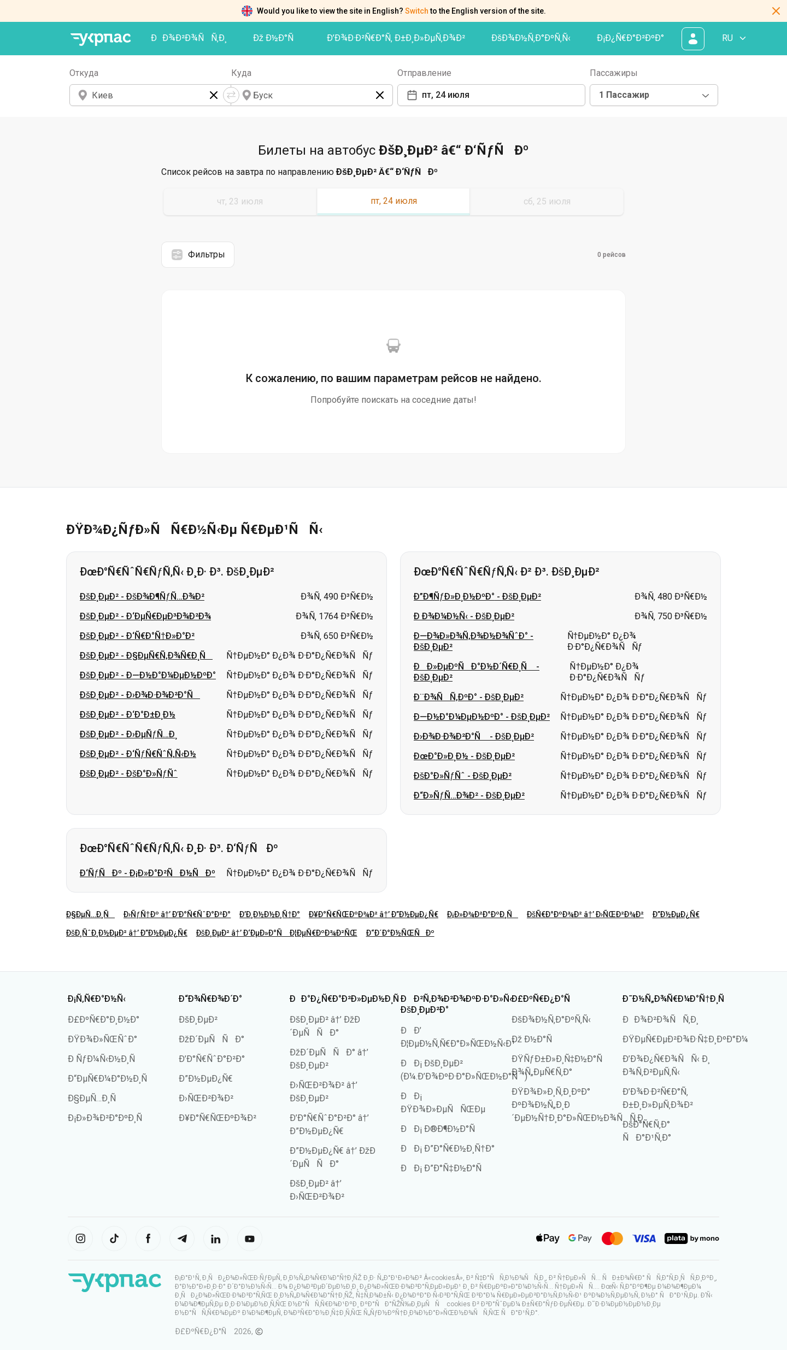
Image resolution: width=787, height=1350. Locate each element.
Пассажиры (614, 73)
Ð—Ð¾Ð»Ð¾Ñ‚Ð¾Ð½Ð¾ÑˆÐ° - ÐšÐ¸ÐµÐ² (473, 641)
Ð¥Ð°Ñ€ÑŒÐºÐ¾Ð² (217, 1118)
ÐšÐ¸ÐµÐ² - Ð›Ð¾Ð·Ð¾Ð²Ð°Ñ (140, 695)
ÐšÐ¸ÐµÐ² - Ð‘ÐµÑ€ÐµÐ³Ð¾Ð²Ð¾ (145, 616)
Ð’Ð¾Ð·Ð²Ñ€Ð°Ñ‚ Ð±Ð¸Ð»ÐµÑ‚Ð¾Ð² (396, 38)
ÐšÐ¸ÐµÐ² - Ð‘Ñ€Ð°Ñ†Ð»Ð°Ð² (137, 636)
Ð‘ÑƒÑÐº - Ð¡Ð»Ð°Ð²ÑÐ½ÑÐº (147, 873)
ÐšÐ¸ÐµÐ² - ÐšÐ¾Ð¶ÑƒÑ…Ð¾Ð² (142, 596)
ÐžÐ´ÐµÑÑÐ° (211, 1039)
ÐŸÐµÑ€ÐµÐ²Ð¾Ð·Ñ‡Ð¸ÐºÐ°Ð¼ (685, 1039)
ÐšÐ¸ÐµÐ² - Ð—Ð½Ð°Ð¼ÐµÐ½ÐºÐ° (148, 675)
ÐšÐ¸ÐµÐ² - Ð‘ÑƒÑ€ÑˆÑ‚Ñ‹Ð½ (138, 754)
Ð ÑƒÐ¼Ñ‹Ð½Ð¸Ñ (105, 1059)
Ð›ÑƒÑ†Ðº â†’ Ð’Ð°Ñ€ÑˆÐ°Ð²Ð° (177, 914)
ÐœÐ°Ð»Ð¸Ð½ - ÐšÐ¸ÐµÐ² (464, 756)
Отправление (424, 73)
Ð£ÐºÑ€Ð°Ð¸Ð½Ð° (103, 1019)
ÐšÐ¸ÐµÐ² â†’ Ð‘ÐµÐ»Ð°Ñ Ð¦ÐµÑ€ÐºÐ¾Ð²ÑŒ (276, 933)
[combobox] (654, 95)
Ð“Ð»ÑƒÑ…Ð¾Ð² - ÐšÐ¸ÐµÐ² (469, 795)
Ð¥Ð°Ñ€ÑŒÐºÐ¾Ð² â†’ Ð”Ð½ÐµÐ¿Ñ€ (373, 914)
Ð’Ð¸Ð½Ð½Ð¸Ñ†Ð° (269, 914)
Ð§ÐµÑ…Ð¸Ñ (90, 914)
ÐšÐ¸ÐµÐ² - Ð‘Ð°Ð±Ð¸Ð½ (127, 714)
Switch (416, 11)
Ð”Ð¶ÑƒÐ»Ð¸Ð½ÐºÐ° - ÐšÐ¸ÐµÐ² (477, 596)
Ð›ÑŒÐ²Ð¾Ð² (206, 1098)
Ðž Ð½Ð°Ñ (277, 38)
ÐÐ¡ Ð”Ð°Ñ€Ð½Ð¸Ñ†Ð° (448, 1148)
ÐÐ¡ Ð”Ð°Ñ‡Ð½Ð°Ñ (445, 1168)
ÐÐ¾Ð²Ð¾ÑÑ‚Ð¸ (189, 38)
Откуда (83, 73)
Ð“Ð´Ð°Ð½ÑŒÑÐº (400, 933)
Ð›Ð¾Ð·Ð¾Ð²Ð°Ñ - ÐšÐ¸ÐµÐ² (474, 736)
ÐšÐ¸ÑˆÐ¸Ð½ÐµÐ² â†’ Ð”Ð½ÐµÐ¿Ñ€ (126, 933)
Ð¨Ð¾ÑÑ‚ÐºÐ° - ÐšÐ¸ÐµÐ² (469, 697)
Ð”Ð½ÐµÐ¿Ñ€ (676, 914)
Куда (241, 73)
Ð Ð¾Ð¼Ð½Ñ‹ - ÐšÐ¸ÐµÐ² (464, 616)
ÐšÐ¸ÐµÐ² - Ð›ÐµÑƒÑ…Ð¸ (128, 734)
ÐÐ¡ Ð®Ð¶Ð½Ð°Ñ (441, 1129)
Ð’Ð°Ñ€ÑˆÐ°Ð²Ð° (212, 1059)
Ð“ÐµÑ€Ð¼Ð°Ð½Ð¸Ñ (111, 1078)
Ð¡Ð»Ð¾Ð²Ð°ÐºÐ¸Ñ (482, 914)
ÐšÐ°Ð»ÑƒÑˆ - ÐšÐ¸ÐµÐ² (463, 776)
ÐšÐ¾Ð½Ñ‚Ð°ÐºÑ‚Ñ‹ (531, 38)
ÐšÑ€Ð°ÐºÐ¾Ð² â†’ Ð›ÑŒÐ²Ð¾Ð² (585, 914)
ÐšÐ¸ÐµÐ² (198, 1019)
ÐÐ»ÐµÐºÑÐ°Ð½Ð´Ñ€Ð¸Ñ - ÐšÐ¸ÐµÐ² (476, 672)
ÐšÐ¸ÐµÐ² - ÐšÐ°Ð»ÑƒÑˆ (129, 773)
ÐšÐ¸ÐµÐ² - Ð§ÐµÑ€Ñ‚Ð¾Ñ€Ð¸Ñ (146, 655)
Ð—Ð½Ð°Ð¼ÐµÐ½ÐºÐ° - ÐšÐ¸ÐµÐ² (482, 717)
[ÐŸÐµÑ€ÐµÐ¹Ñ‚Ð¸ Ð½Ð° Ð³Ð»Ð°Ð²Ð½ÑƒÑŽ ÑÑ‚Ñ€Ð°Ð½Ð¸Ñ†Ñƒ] (100, 39)
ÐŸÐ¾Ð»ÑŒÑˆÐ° (102, 1039)
